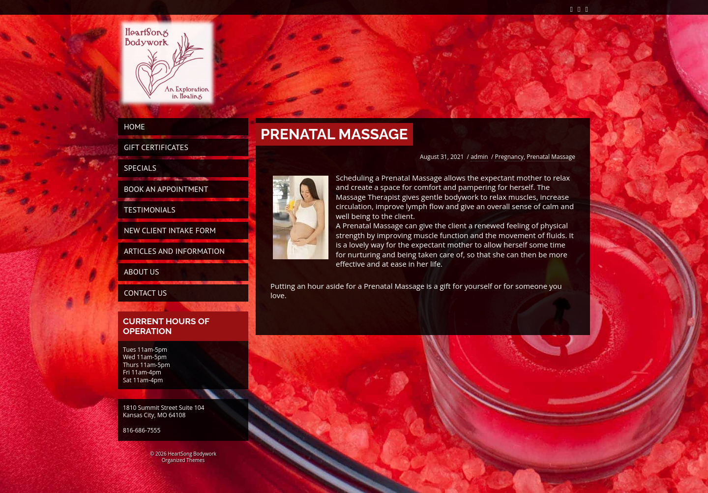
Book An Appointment (166, 189)
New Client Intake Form (170, 230)
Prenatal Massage (551, 157)
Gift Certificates (156, 147)
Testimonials (150, 210)
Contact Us (145, 293)
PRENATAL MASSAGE (334, 134)
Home (134, 126)
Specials (140, 168)
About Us (141, 272)
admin (479, 157)
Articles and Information (174, 251)
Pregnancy (509, 157)
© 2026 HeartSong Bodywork (183, 453)
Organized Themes (183, 460)
